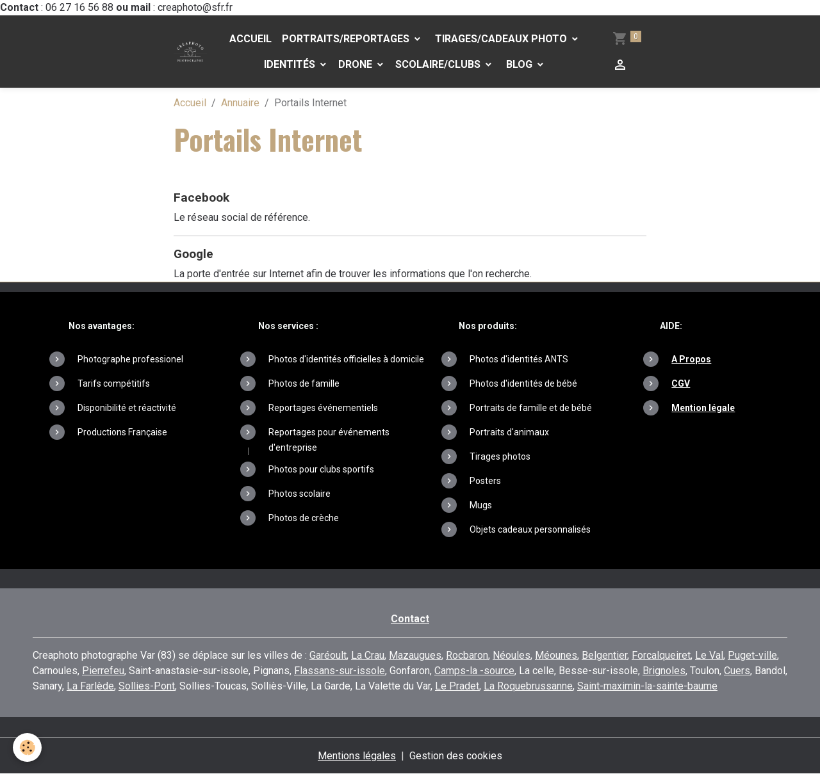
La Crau (367, 655)
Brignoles (664, 671)
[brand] (190, 52)
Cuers (737, 671)
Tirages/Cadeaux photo (501, 39)
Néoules (511, 655)
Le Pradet (457, 686)
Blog (519, 64)
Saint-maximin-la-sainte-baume (647, 686)
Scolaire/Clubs (439, 64)
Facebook (201, 197)
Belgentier (604, 655)
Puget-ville (752, 655)
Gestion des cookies (455, 756)
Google (193, 253)
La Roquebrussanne (528, 686)
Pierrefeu (103, 671)
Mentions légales (357, 756)
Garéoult (328, 655)
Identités (291, 64)
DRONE (356, 64)
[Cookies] (27, 747)
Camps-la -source (474, 671)
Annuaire (240, 103)
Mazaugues (415, 655)
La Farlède (90, 686)
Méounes (556, 655)
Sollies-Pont (147, 686)
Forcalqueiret (661, 655)
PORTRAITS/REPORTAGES (347, 39)
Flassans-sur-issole (339, 671)
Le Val (709, 655)
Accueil (250, 39)
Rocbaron (467, 655)
